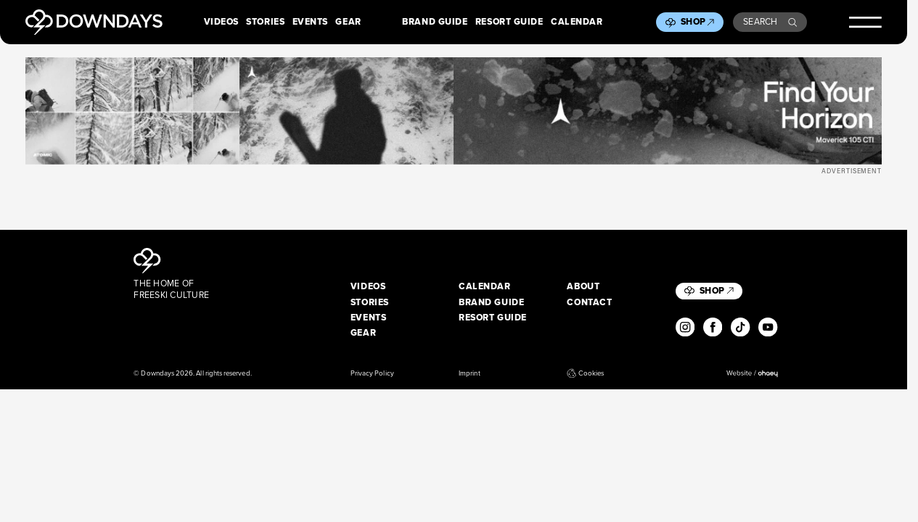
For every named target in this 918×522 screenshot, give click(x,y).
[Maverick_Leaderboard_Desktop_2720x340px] (453, 110)
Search (770, 21)
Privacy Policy (372, 373)
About (583, 287)
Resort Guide (509, 22)
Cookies (585, 373)
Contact (589, 303)
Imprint (469, 373)
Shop (697, 21)
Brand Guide (434, 22)
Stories (265, 22)
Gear (348, 22)
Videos (221, 22)
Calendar (576, 22)
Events (310, 22)
